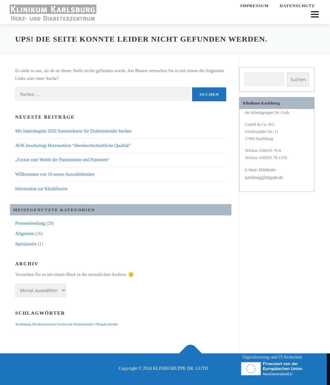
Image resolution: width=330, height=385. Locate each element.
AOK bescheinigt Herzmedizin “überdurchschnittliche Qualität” (73, 145)
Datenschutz (297, 5)
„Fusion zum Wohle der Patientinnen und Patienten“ (62, 159)
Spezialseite (26, 244)
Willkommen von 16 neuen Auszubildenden (54, 174)
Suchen (298, 79)
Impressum (254, 5)
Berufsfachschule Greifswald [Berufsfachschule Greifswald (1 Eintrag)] (52, 324)
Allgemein (24, 233)
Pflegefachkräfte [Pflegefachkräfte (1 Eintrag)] (106, 324)
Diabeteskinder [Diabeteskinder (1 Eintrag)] (83, 324)
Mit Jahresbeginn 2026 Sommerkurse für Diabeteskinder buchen (73, 131)
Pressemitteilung (30, 223)
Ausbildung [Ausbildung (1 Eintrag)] (23, 324)
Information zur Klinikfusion (41, 188)
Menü (314, 14)
